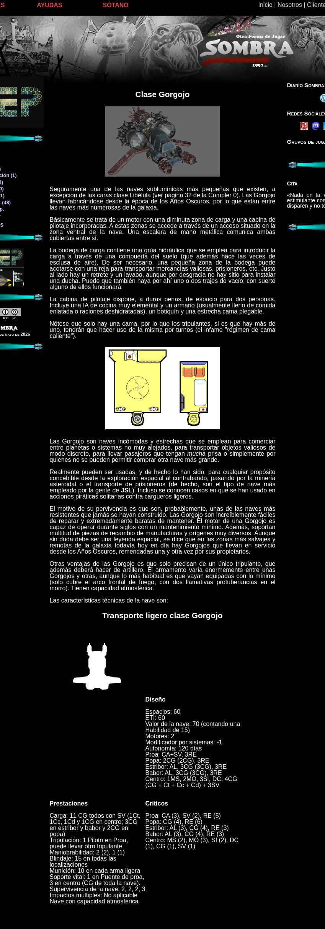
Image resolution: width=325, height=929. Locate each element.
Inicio (265, 5)
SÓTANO (116, 5)
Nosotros (290, 5)
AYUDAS (49, 5)
